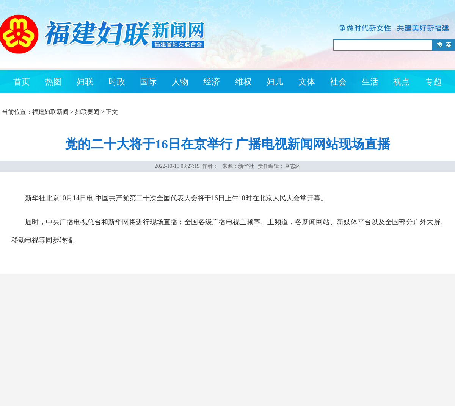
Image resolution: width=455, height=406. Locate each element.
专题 (433, 81)
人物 (180, 81)
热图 (53, 81)
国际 (148, 81)
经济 (211, 81)
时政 (116, 81)
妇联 (85, 81)
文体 (306, 81)
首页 (21, 81)
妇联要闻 (87, 112)
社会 (338, 81)
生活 (370, 81)
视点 (401, 81)
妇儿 (275, 81)
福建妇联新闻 (50, 112)
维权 (243, 81)
